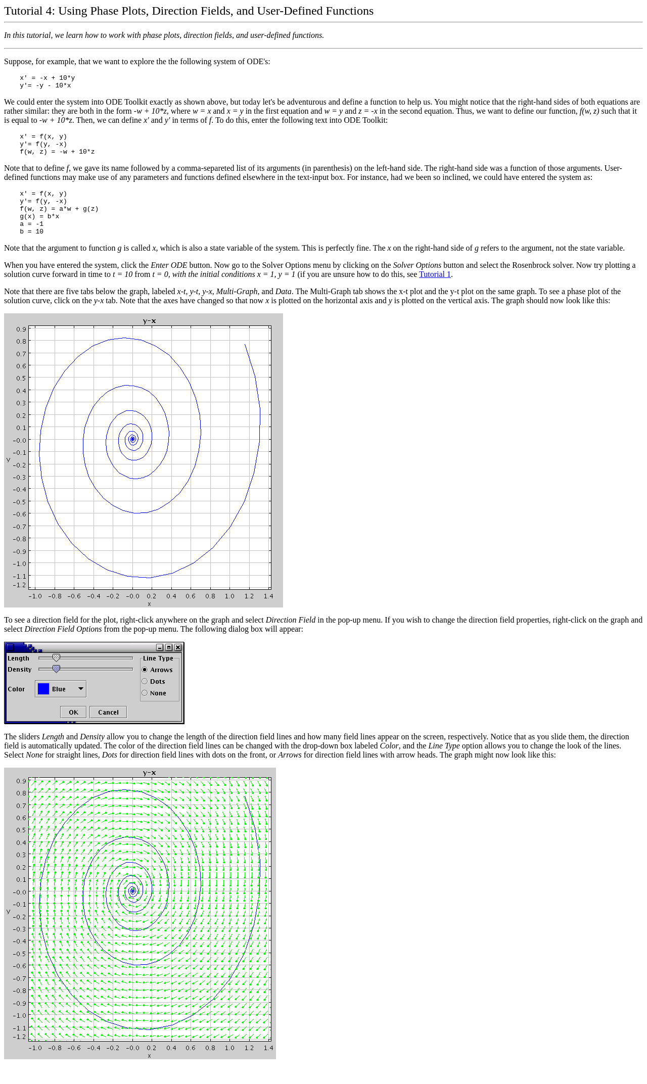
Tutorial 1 (435, 291)
